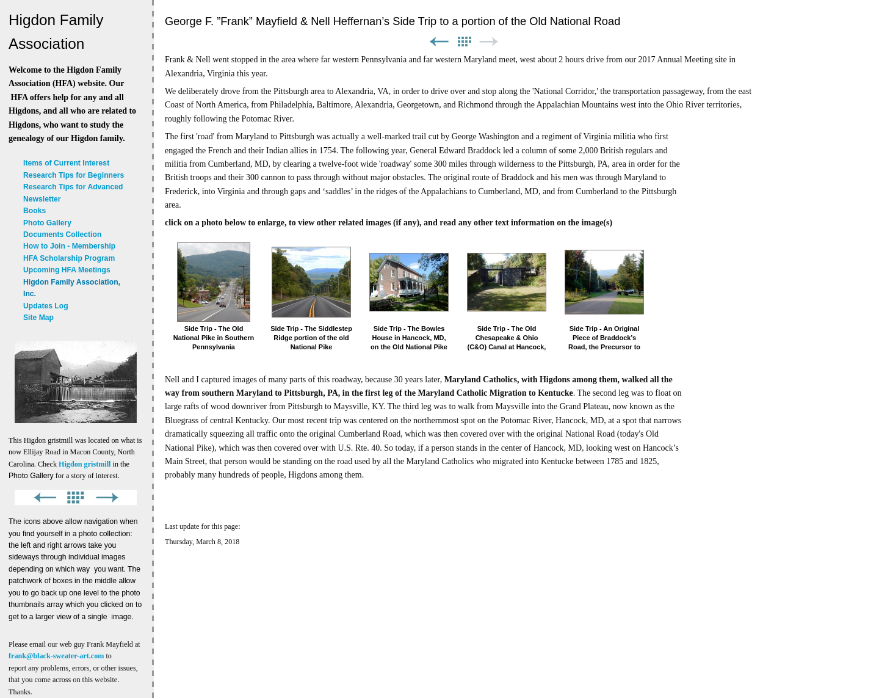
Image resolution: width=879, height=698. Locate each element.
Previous (439, 41)
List (464, 41)
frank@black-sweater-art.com (56, 656)
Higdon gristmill (84, 464)
